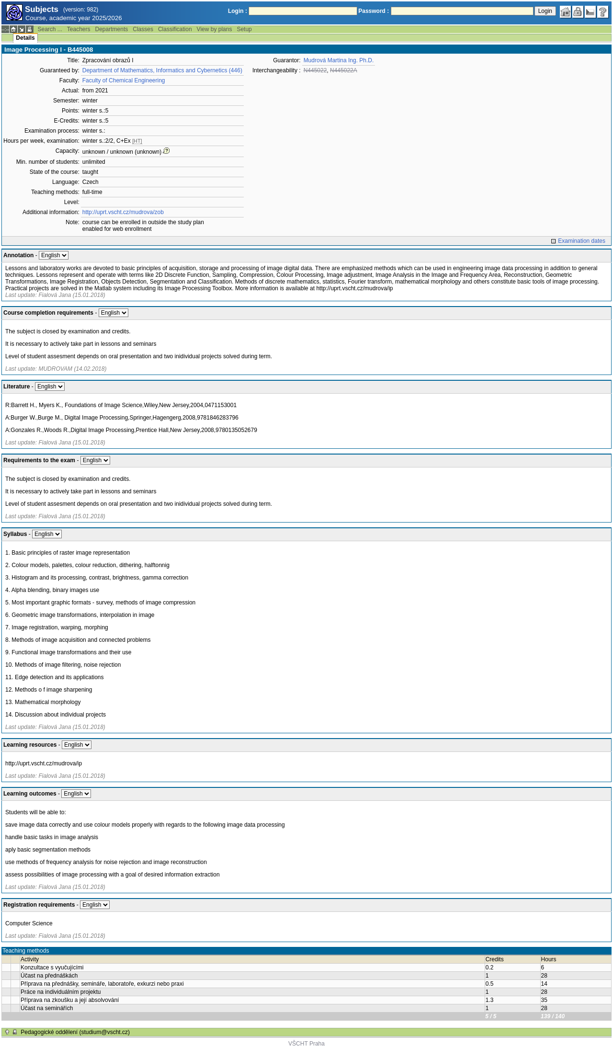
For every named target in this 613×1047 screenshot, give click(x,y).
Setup (244, 29)
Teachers (79, 29)
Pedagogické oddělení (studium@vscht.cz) (75, 1032)
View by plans (214, 29)
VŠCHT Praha (306, 1043)
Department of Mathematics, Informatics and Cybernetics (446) (162, 70)
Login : (237, 11)
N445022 (315, 70)
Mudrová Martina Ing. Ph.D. (339, 60)
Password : (373, 11)
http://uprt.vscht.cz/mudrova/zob (123, 212)
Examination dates (581, 241)
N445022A (343, 70)
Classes (143, 29)
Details (25, 37)
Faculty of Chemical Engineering (123, 80)
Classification (175, 29)
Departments (111, 29)
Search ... (49, 29)
